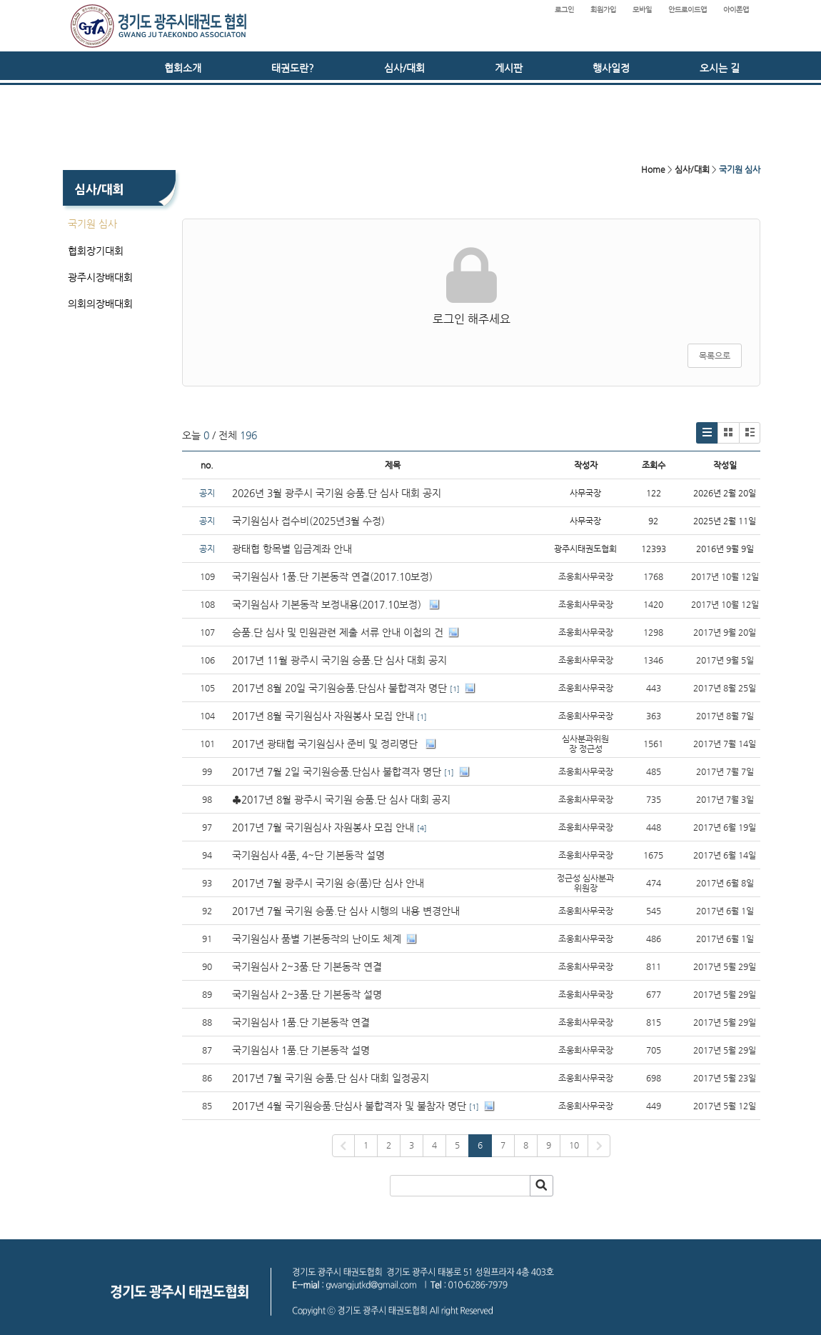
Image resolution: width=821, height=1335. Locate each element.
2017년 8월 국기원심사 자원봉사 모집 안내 (323, 715)
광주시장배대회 (100, 277)
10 (574, 1145)
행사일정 (611, 68)
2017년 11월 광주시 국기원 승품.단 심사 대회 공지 (339, 660)
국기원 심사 (92, 223)
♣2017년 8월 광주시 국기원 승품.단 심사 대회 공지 (341, 799)
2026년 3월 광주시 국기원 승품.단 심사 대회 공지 (336, 493)
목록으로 (714, 356)
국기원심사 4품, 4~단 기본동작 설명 (308, 855)
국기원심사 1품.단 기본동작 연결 (301, 1022)
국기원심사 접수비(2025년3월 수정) (308, 520)
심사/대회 (404, 68)
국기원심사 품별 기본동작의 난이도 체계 (316, 938)
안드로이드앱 (687, 10)
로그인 (564, 10)
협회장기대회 (96, 250)
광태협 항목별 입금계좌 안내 (292, 548)
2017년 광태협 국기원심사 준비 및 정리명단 (326, 743)
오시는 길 (720, 68)
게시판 (509, 68)
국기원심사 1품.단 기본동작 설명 (301, 1050)
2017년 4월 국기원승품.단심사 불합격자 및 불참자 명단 (349, 1105)
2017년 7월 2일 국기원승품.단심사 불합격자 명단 (336, 771)
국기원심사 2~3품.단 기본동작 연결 (307, 966)
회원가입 (603, 10)
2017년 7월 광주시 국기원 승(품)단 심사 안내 (328, 883)
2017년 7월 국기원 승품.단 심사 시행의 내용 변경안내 (346, 910)
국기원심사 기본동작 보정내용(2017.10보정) (328, 604)
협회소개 (182, 68)
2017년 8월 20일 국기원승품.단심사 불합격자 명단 (339, 688)
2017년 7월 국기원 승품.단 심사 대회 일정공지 (330, 1078)
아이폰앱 (736, 10)
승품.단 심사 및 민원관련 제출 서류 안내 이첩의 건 (337, 632)
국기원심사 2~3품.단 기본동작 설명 (307, 994)
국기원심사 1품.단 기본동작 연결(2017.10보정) (332, 576)
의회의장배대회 (100, 303)
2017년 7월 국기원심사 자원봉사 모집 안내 (323, 827)
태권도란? (292, 68)
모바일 (642, 10)
